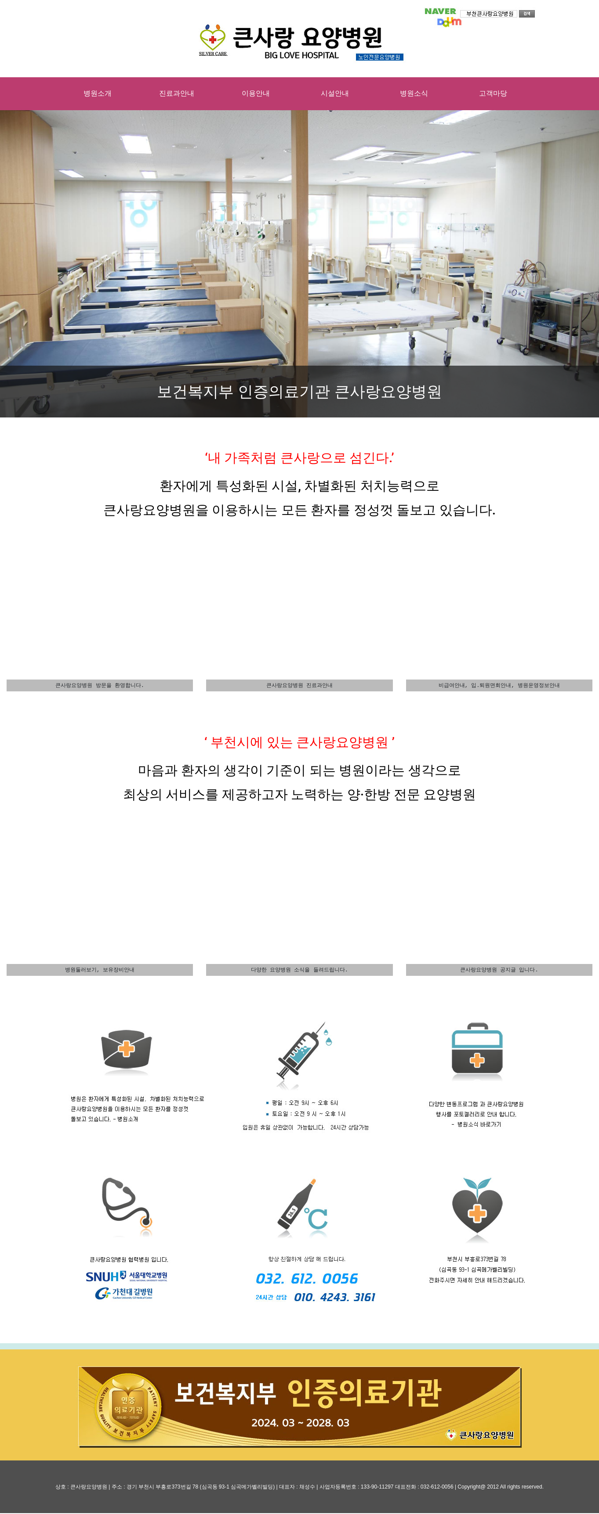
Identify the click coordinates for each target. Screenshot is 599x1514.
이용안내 (256, 93)
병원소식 (414, 93)
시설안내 (335, 93)
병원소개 (97, 93)
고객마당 (493, 93)
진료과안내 (176, 93)
